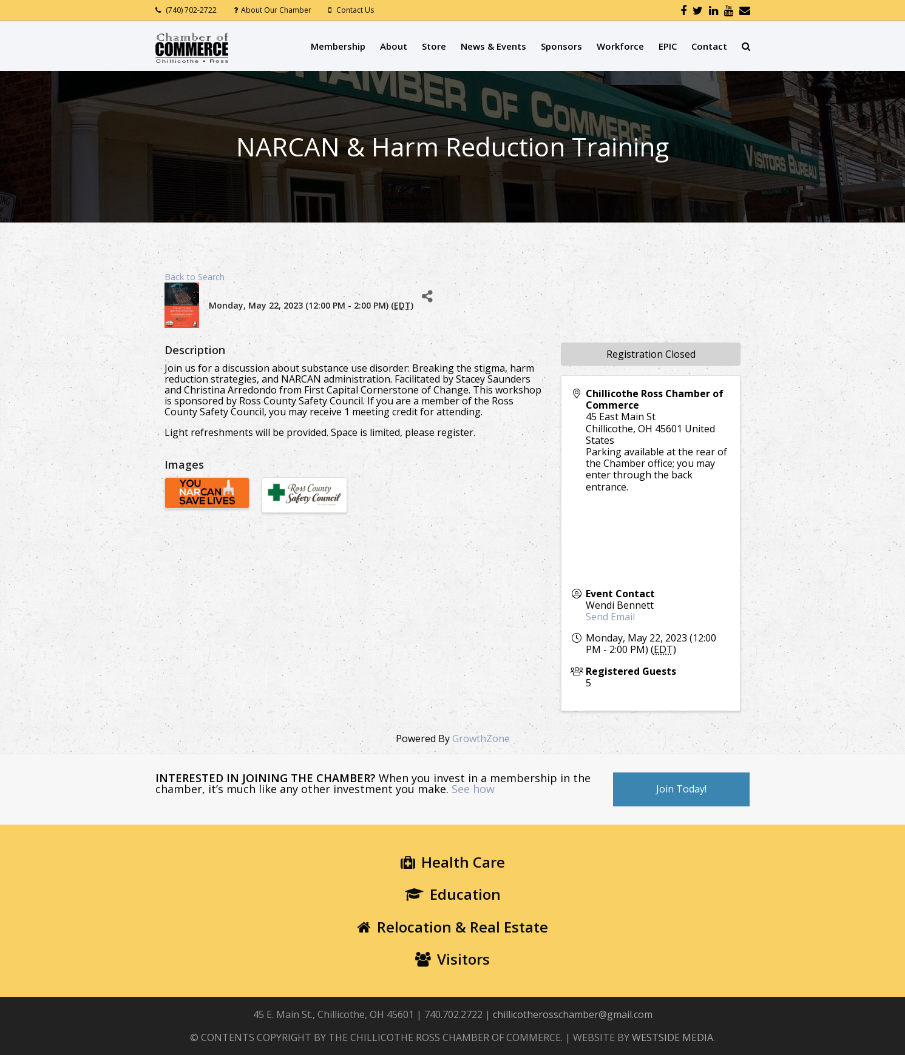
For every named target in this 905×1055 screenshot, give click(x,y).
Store (434, 46)
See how (473, 789)
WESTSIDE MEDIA (672, 1037)
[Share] (427, 296)
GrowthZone (481, 738)
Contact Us (355, 10)
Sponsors (561, 46)
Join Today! (681, 788)
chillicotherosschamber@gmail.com (572, 1014)
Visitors (452, 959)
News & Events (493, 46)
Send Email (610, 616)
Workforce (620, 46)
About (393, 46)
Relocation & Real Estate (453, 927)
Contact (709, 46)
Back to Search (194, 277)
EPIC (668, 46)
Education (453, 894)
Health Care (453, 862)
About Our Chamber (276, 10)
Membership (338, 46)
